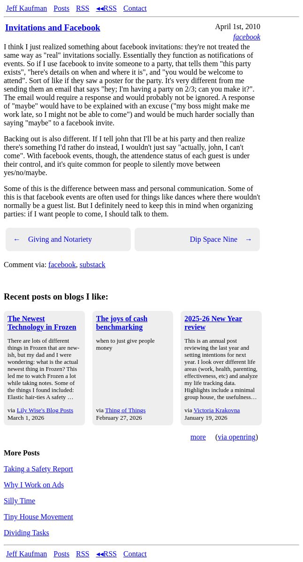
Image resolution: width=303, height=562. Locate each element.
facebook (246, 37)
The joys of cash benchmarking (122, 323)
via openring (236, 437)
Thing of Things (125, 410)
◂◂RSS (106, 8)
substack (93, 265)
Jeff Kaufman (26, 8)
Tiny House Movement (38, 517)
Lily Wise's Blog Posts (45, 410)
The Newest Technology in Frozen (42, 323)
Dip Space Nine (221, 239)
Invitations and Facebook (52, 27)
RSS (82, 8)
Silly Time (19, 501)
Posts (61, 8)
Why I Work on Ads (34, 485)
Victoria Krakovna (217, 410)
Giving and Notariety (52, 239)
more (198, 437)
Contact (135, 8)
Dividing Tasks (26, 533)
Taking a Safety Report (38, 469)
